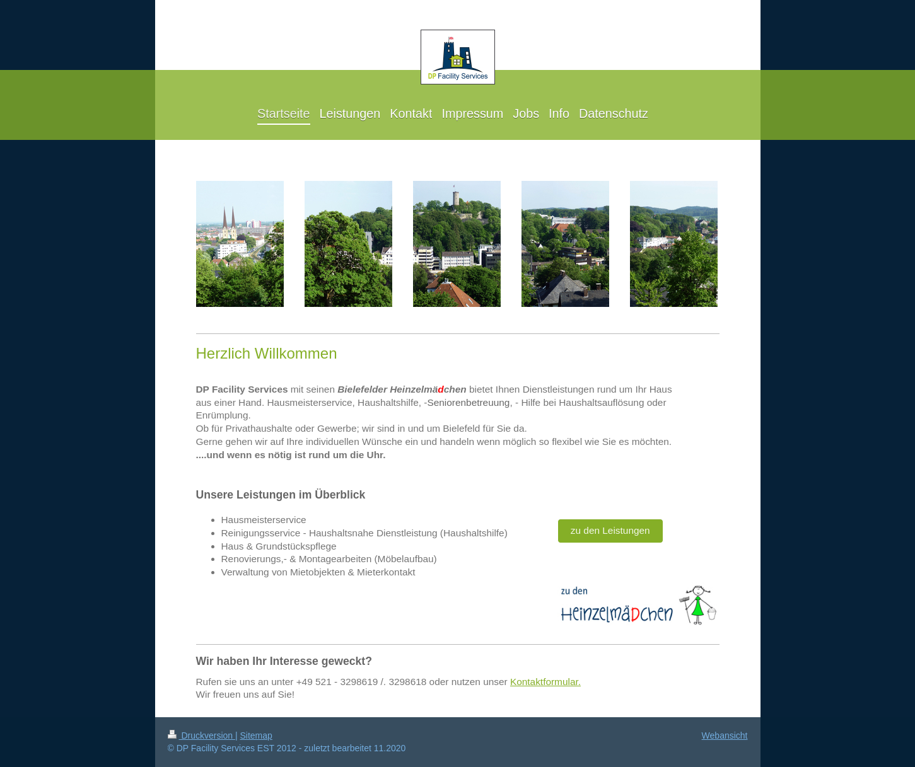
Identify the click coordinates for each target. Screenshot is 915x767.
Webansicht (725, 735)
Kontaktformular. (545, 681)
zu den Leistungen (610, 530)
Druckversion (201, 735)
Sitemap (256, 735)
